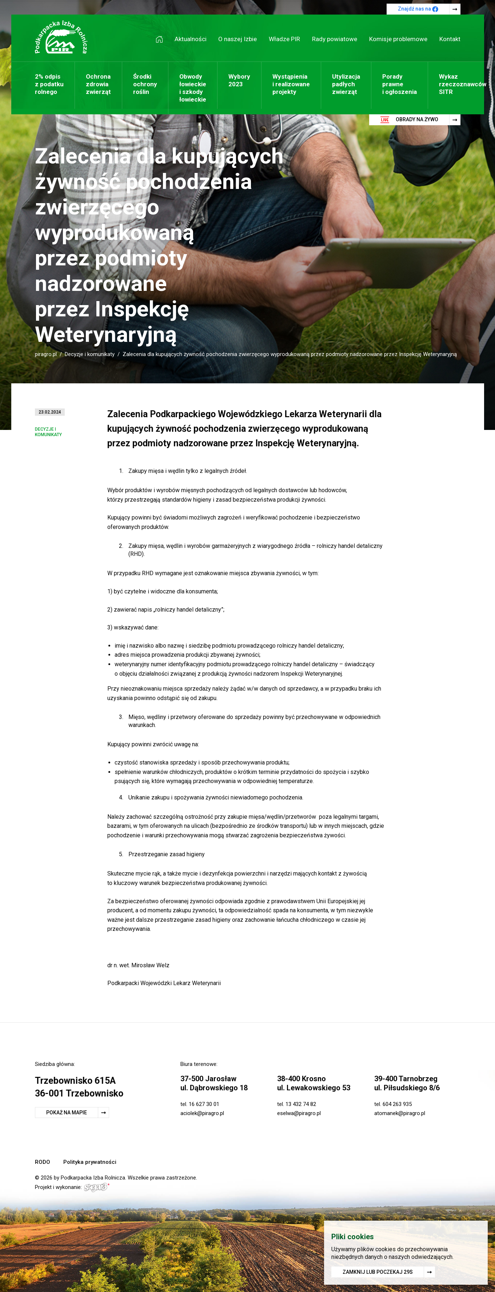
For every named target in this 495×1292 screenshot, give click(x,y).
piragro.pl (46, 354)
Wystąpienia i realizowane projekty (291, 84)
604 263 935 (397, 1104)
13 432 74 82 (301, 1104)
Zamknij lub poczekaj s (378, 1272)
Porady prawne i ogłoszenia (399, 84)
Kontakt (449, 39)
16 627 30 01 (204, 1104)
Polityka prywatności (89, 1162)
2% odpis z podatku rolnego (49, 84)
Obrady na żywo (409, 120)
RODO (42, 1162)
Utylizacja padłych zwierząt (346, 84)
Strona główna (162, 39)
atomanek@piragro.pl (399, 1113)
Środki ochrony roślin (145, 84)
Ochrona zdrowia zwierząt (98, 84)
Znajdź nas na (418, 9)
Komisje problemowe (398, 39)
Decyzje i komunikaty (90, 354)
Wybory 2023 (239, 80)
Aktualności (191, 39)
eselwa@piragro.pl (299, 1113)
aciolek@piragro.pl (202, 1113)
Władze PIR (284, 39)
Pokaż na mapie (66, 1112)
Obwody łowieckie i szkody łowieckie (192, 88)
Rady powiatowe (334, 39)
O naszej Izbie (237, 39)
